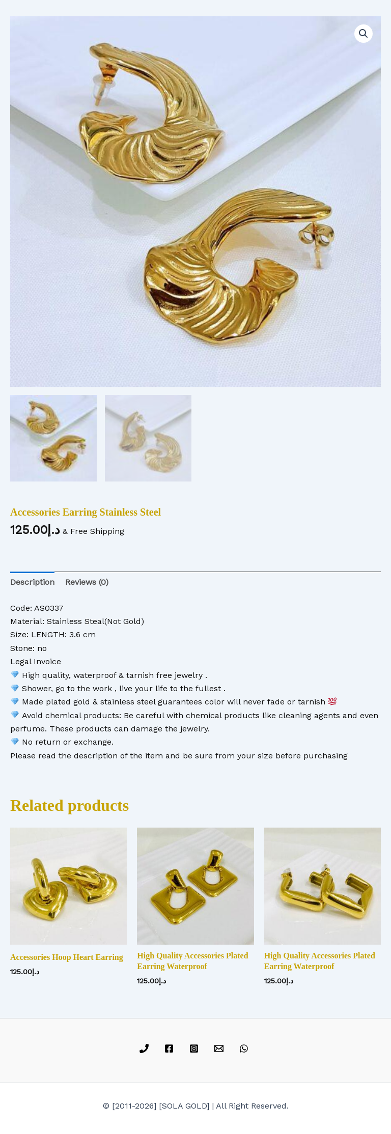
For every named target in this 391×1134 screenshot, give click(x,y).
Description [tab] (32, 582)
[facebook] (170, 1048)
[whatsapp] (245, 1048)
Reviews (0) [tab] (86, 582)
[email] (220, 1048)
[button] (363, 33)
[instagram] (195, 1048)
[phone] (145, 1048)
